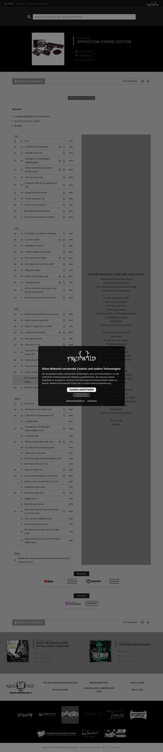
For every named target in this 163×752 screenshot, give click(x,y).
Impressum (92, 400)
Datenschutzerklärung (75, 400)
